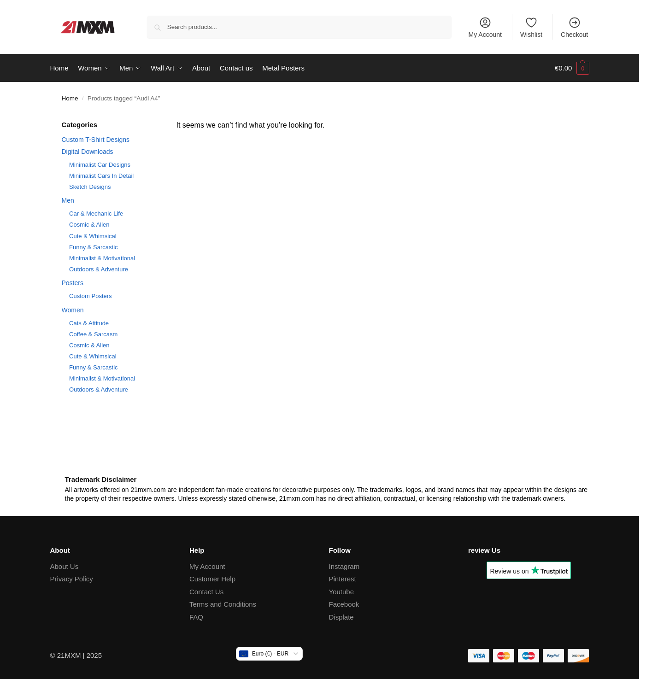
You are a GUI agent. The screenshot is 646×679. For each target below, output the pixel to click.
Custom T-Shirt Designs (96, 139)
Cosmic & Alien (89, 224)
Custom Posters (90, 296)
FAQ (196, 617)
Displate (341, 617)
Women (73, 310)
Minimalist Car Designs (99, 164)
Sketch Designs (90, 186)
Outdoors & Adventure (98, 268)
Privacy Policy (71, 579)
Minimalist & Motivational (102, 257)
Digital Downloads (87, 151)
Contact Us (206, 592)
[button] (572, 68)
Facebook (344, 604)
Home (70, 98)
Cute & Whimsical (93, 235)
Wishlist (531, 27)
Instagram (344, 566)
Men (68, 200)
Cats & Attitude (89, 323)
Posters (72, 283)
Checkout (574, 27)
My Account (485, 27)
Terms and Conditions (222, 604)
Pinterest (342, 579)
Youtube (341, 592)
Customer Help (212, 579)
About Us (64, 566)
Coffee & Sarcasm (93, 334)
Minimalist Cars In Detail (101, 175)
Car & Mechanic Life (96, 213)
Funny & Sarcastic (93, 246)
